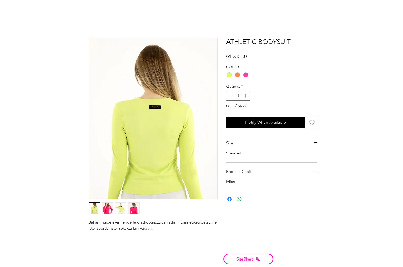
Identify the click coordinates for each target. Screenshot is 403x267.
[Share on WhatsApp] (239, 199)
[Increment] (246, 95)
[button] (248, 259)
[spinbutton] (238, 95)
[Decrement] (230, 95)
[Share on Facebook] (229, 199)
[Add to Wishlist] (312, 122)
